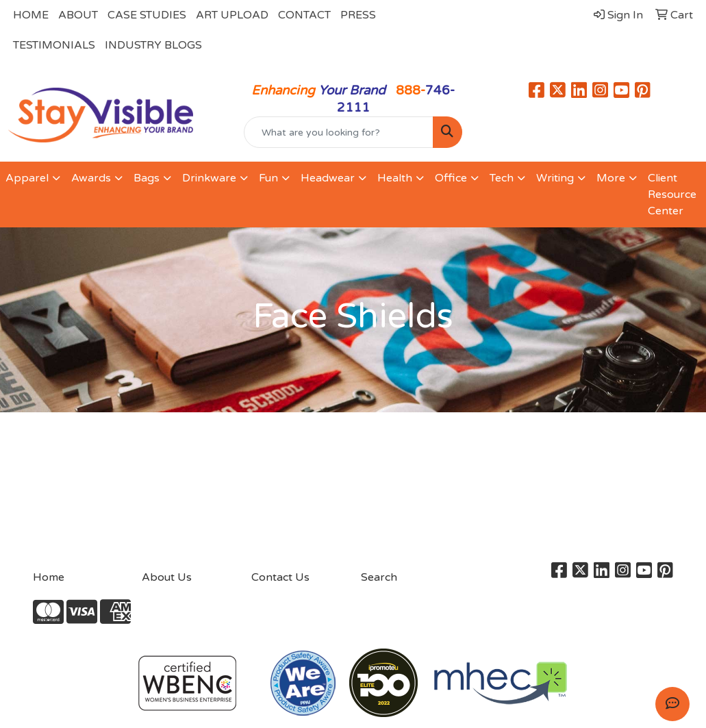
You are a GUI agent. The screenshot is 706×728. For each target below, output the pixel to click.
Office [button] (451, 178)
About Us (167, 577)
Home (48, 577)
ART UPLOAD (232, 15)
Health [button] (394, 178)
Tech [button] (502, 178)
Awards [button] (91, 178)
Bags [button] (147, 178)
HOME (31, 15)
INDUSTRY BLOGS (153, 45)
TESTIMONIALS (54, 45)
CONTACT (304, 15)
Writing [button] (555, 178)
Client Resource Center (672, 194)
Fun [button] (268, 178)
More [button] (610, 178)
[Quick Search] (339, 132)
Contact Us (280, 577)
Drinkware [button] (209, 178)
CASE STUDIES (147, 15)
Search (379, 577)
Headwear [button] (328, 178)
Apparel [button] (27, 178)
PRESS (358, 15)
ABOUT (78, 15)
